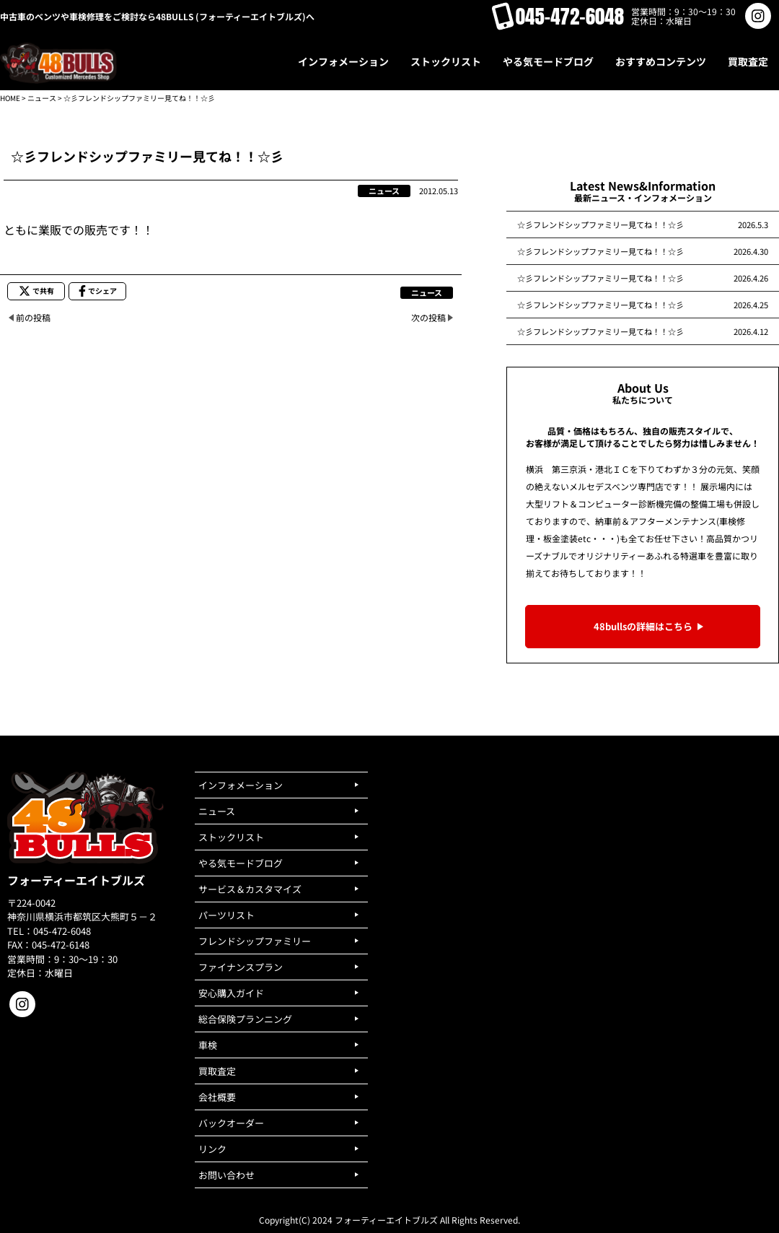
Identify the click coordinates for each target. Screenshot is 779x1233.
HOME (10, 97)
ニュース (41, 97)
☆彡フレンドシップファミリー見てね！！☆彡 (600, 224)
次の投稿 (428, 317)
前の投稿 (33, 317)
